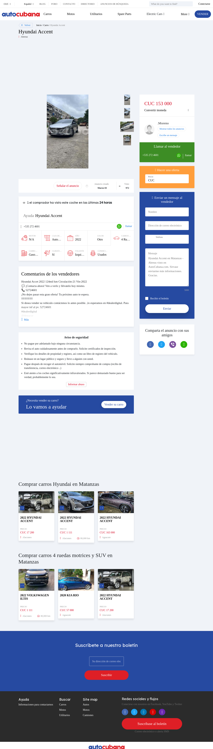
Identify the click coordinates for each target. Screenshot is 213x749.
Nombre (152, 212)
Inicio (39, 25)
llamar (128, 226)
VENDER (202, 14)
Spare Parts (123, 14)
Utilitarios (95, 14)
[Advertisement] (62, 68)
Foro (54, 4)
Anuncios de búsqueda (114, 4)
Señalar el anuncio (68, 185)
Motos (70, 14)
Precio (150, 177)
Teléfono (159, 237)
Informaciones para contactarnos (36, 694)
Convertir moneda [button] (155, 110)
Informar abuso (76, 384)
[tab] (167, 110)
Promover (36, 185)
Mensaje (152, 253)
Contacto (69, 4)
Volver (25, 25)
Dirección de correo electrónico (165, 225)
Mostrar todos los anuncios (171, 129)
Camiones (88, 705)
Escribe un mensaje (168, 135)
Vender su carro (113, 404)
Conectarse (204, 3)
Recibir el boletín (159, 298)
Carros (48, 14)
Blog (42, 4)
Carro (45, 25)
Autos (86, 694)
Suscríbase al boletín (152, 714)
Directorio (87, 4)
